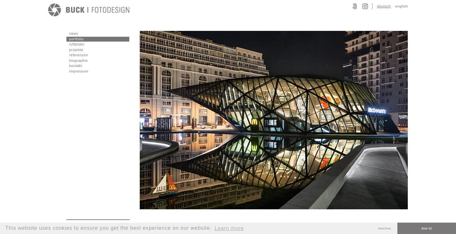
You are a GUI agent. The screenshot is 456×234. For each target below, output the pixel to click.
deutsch (384, 6)
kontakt (75, 66)
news (73, 33)
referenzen (78, 55)
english (401, 6)
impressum (79, 71)
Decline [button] (384, 228)
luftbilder (77, 44)
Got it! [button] (426, 228)
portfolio (76, 39)
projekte (76, 50)
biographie (78, 60)
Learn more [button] (229, 228)
